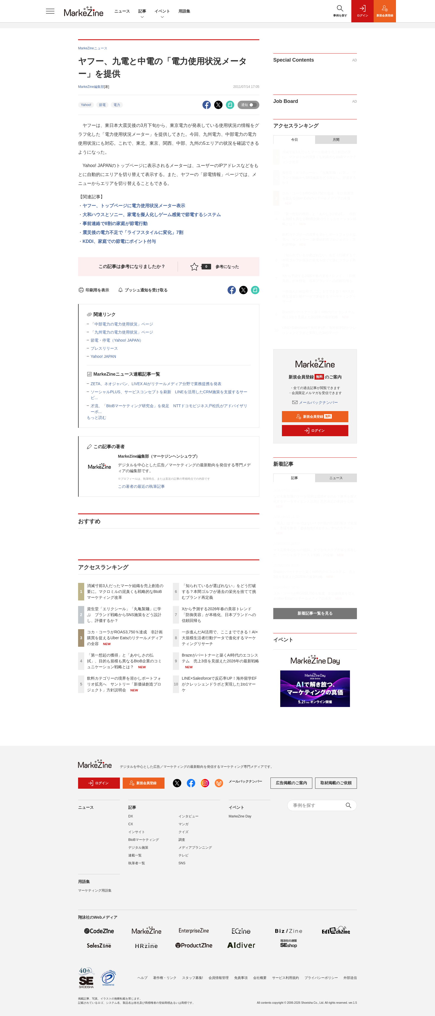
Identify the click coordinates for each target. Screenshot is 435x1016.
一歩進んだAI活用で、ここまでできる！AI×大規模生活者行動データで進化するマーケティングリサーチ (220, 638)
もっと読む (96, 417)
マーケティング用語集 (95, 894)
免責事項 (241, 978)
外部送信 (350, 978)
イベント (162, 11)
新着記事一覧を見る (315, 613)
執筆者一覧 (136, 866)
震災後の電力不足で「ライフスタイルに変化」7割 (133, 232)
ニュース (122, 11)
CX (130, 827)
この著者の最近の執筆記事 (141, 486)
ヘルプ (142, 978)
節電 (102, 105)
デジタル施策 (138, 851)
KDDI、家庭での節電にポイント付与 (119, 241)
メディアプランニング (195, 851)
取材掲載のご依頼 (336, 786)
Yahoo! (86, 105)
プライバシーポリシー (321, 978)
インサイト (136, 835)
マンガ (183, 827)
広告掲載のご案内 (291, 786)
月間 (336, 140)
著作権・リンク (165, 978)
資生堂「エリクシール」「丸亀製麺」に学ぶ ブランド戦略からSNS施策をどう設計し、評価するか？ (124, 615)
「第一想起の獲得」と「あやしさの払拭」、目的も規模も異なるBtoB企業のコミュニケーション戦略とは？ (124, 661)
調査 (181, 843)
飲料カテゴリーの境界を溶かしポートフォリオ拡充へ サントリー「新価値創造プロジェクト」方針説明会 (124, 684)
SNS (181, 866)
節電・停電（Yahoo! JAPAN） (117, 340)
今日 (294, 140)
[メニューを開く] (50, 11)
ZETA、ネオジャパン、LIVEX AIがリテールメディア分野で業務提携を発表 (156, 384)
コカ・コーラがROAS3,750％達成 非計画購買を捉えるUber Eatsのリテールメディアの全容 (125, 638)
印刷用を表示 (93, 290)
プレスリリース (104, 348)
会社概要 (260, 978)
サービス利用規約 (285, 978)
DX (130, 820)
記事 (142, 11)
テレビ (183, 859)
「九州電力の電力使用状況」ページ (122, 332)
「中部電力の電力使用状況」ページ (122, 324)
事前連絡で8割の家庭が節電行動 (115, 223)
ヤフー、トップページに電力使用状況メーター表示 (134, 205)
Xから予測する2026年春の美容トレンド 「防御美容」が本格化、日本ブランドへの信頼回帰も (219, 615)
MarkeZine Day (240, 820)
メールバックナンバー (315, 402)
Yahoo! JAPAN (103, 356)
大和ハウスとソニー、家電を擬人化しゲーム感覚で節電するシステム (152, 214)
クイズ (183, 835)
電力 (116, 105)
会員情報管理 (219, 978)
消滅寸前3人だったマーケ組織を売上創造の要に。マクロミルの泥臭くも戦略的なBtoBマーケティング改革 (125, 591)
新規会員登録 (314, 416)
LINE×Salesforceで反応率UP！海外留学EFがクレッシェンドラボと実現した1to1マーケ (219, 684)
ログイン (314, 430)
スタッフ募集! (192, 978)
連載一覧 (135, 859)
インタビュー (188, 820)
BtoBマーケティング (143, 843)
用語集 (184, 11)
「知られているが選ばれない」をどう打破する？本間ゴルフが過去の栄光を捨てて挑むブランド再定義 (219, 591)
